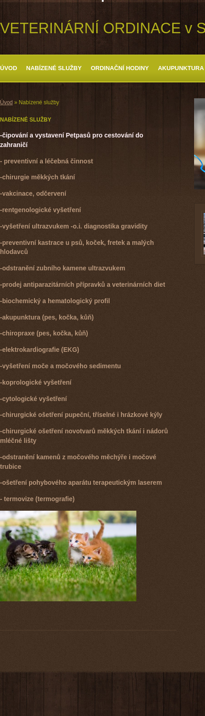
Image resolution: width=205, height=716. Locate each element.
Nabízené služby (54, 68)
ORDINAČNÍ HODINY (120, 68)
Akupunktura (181, 68)
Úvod (8, 68)
